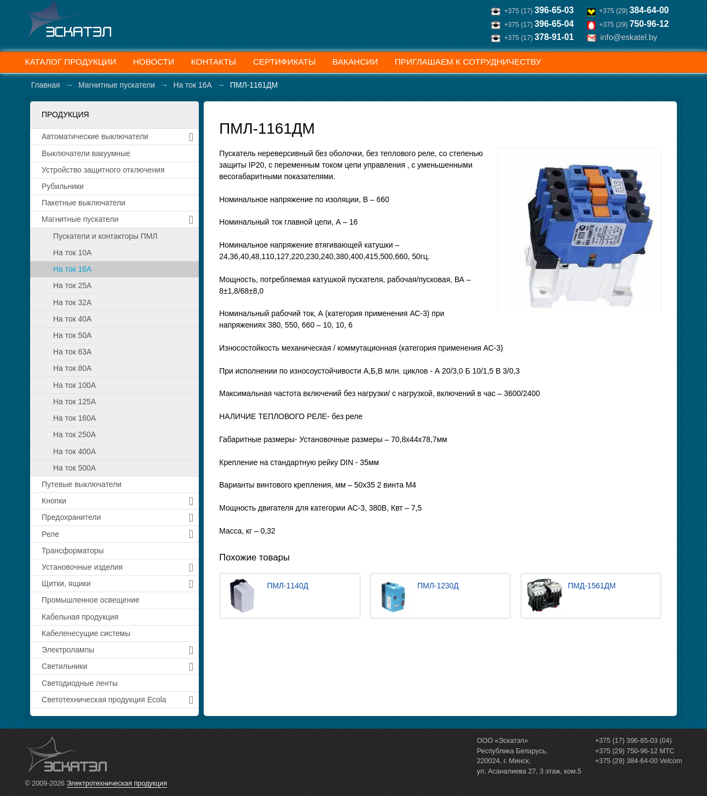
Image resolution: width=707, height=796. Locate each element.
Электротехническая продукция (117, 783)
